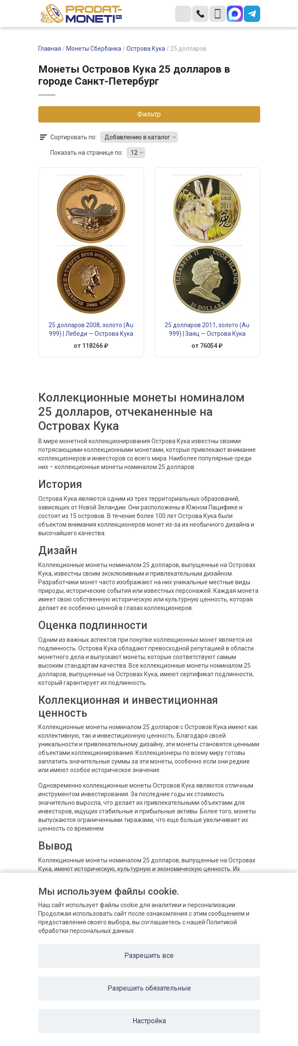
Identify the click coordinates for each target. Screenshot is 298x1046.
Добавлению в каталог (137, 137)
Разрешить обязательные (149, 988)
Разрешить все (149, 955)
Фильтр (149, 114)
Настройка (149, 1021)
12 (134, 152)
